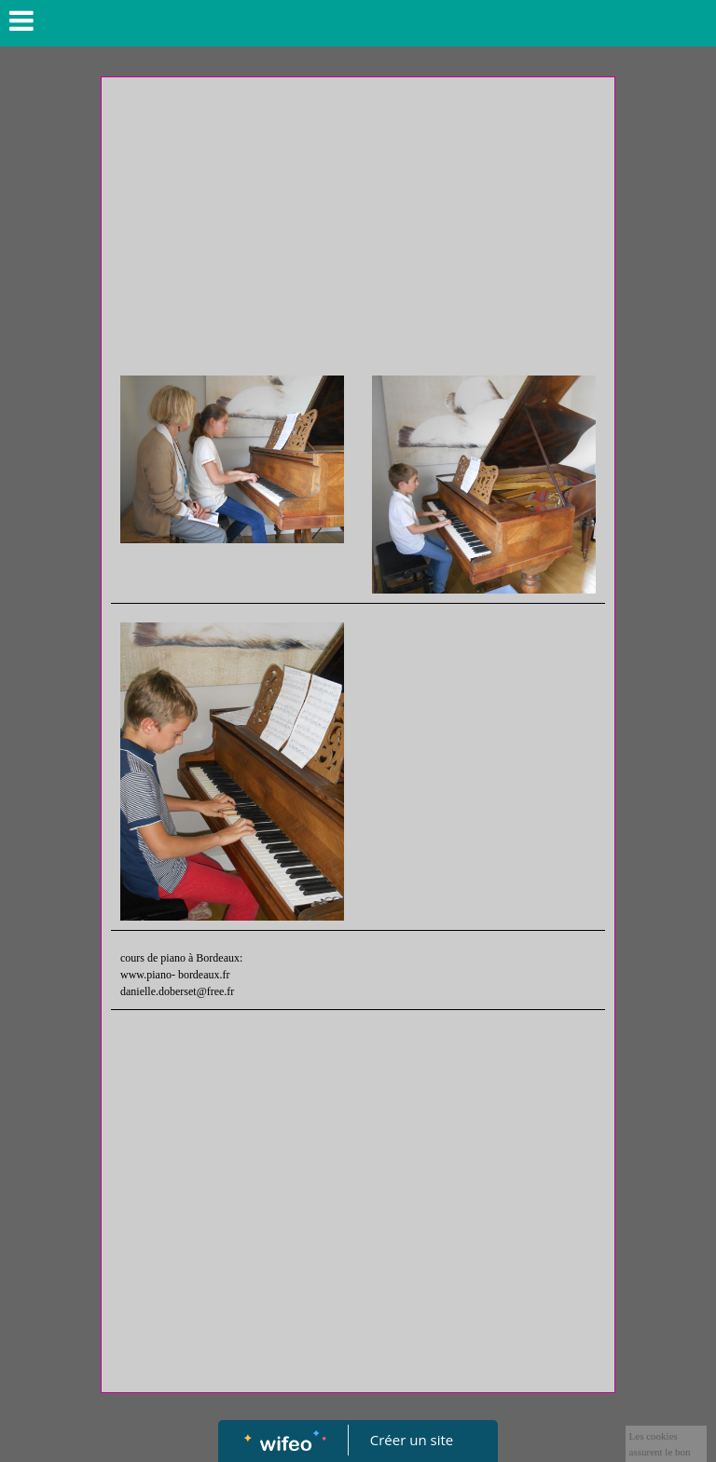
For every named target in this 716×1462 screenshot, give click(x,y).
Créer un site (411, 1439)
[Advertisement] (358, 226)
